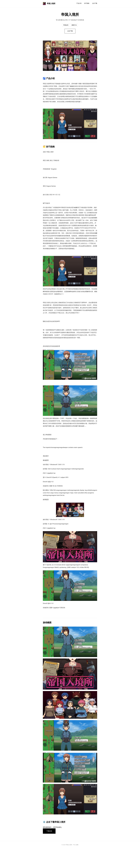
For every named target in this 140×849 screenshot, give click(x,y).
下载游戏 (49, 831)
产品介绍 (78, 3)
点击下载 (94, 3)
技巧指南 (86, 3)
